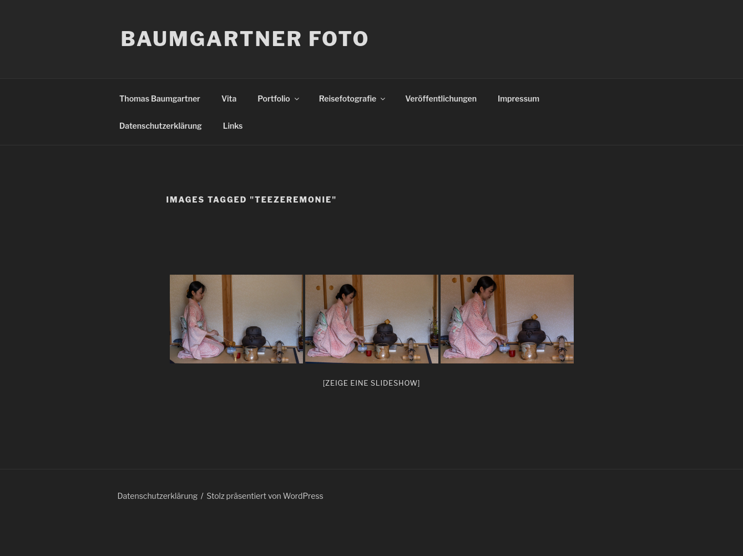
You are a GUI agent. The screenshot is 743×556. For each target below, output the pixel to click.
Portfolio (278, 98)
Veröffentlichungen (441, 98)
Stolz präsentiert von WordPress (264, 496)
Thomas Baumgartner (159, 98)
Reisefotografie (353, 98)
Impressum (518, 98)
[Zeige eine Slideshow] (372, 382)
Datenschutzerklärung (160, 125)
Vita (228, 98)
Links (233, 125)
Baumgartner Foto (245, 39)
